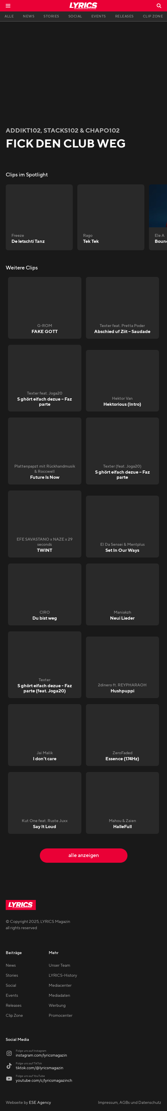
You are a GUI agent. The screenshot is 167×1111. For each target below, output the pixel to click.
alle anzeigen (83, 855)
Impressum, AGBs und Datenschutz (129, 1102)
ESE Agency (40, 1102)
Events (12, 995)
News (11, 965)
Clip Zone (14, 1015)
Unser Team (59, 965)
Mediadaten (59, 995)
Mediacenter (60, 985)
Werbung (57, 1005)
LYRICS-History (63, 975)
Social (11, 985)
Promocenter (60, 1015)
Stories (12, 975)
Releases (13, 1005)
